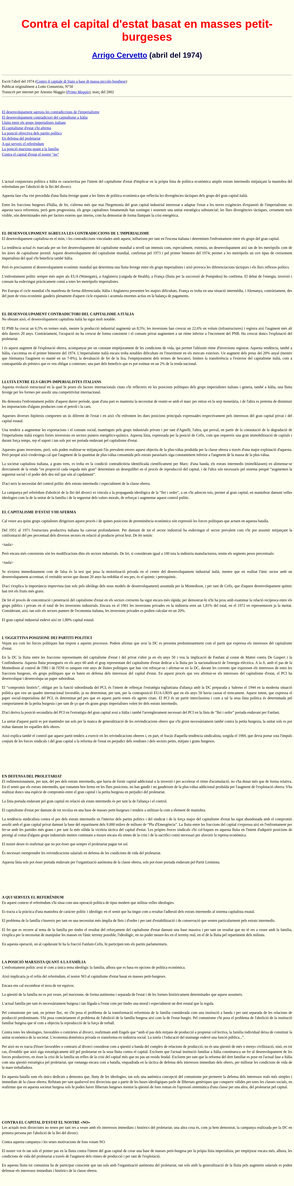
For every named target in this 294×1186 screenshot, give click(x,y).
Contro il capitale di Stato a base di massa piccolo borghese (81, 81)
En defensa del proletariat (21, 138)
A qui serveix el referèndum (23, 144)
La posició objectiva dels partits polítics (32, 133)
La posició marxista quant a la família (30, 149)
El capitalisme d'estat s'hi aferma (26, 128)
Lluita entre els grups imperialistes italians (34, 123)
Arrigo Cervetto (119, 55)
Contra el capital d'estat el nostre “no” (30, 154)
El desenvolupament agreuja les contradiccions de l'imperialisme (50, 112)
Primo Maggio (78, 92)
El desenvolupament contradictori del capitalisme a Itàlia (44, 117)
